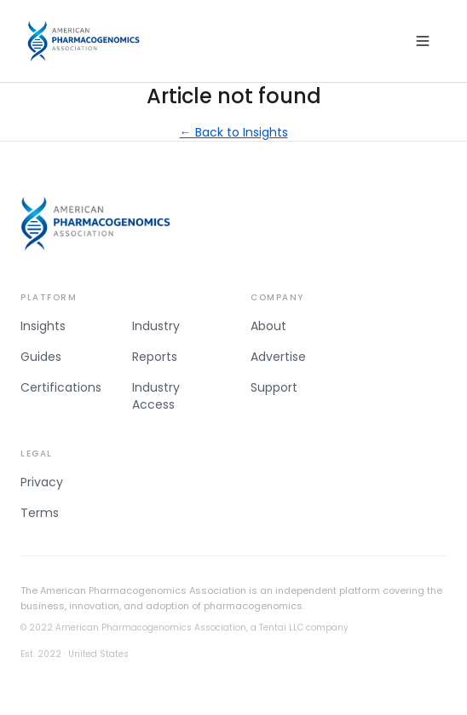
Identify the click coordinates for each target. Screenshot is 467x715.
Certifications (60, 387)
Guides (40, 356)
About (268, 325)
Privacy (41, 482)
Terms (39, 512)
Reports (154, 356)
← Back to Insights (234, 132)
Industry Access (156, 396)
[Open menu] (423, 41)
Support (274, 387)
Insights (43, 325)
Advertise (278, 356)
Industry (156, 325)
